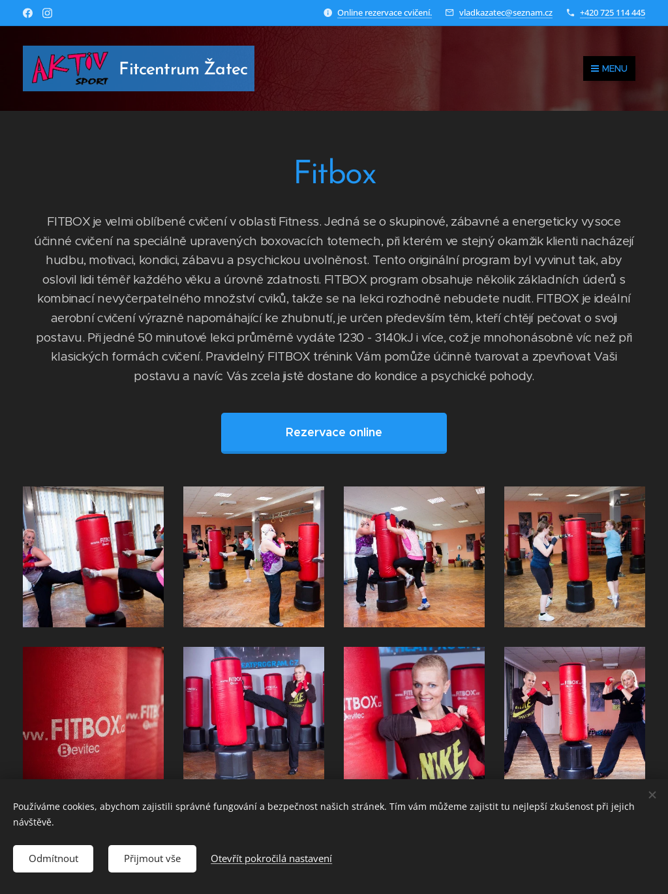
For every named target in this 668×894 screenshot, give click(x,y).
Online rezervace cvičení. (384, 12)
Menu (609, 68)
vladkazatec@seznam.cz (506, 12)
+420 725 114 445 (612, 12)
